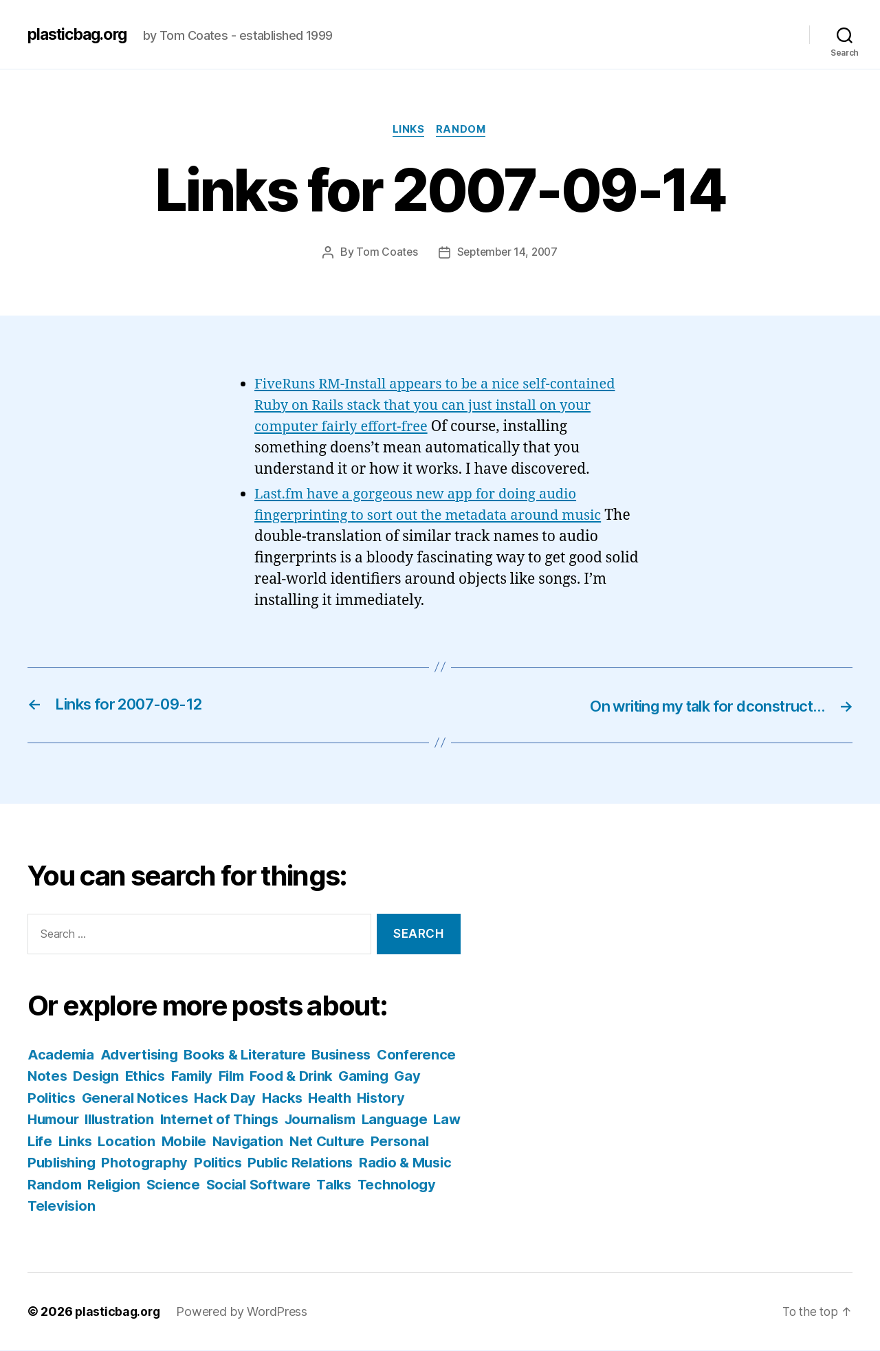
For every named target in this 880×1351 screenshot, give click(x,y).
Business (356, 1055)
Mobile (299, 1141)
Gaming (54, 1098)
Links (408, 130)
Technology (180, 1206)
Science (351, 1185)
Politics (347, 1163)
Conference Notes (90, 1076)
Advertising (144, 1055)
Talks (115, 1206)
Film (327, 1076)
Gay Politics (127, 1098)
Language (62, 1141)
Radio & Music (146, 1185)
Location (240, 1141)
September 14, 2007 (507, 253)
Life (150, 1141)
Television (262, 1206)
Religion (290, 1185)
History (53, 1119)
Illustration (182, 1119)
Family (284, 1076)
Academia (62, 1055)
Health (430, 1098)
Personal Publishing (153, 1163)
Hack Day (322, 1098)
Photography (271, 1163)
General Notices (229, 1098)
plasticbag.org (81, 34)
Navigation (365, 1141)
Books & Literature (254, 1055)
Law (116, 1141)
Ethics (234, 1076)
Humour (111, 1119)
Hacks (381, 1098)
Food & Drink (390, 1076)
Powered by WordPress (244, 1312)
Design (182, 1076)
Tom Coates (384, 253)
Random (463, 130)
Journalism (392, 1119)
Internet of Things (286, 1119)
